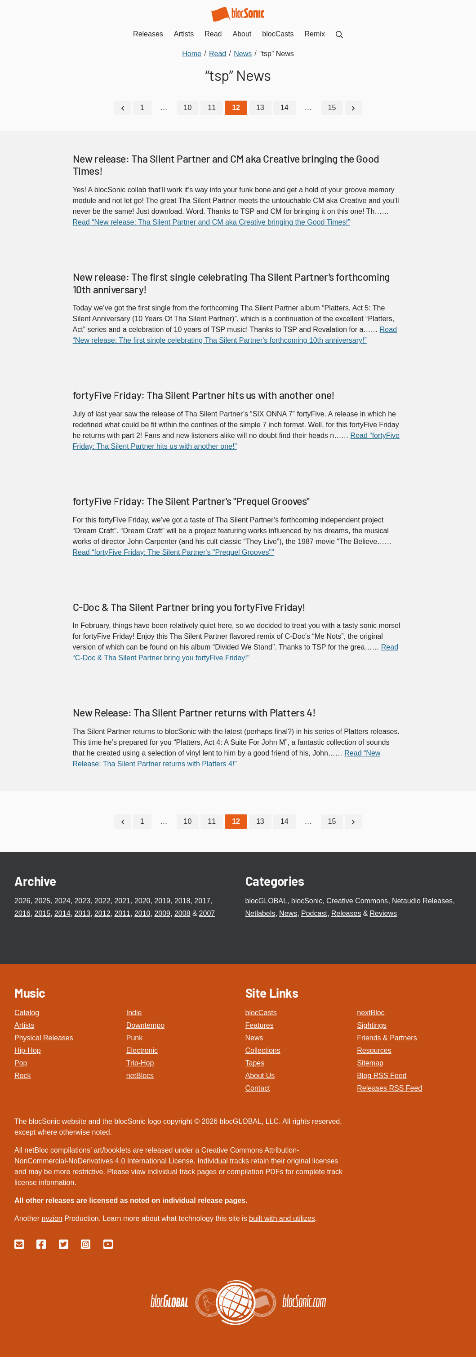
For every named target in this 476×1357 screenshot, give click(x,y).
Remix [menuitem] (315, 34)
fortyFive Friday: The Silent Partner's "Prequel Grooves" (191, 501)
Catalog (26, 1013)
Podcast (314, 913)
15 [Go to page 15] (332, 107)
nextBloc (370, 1013)
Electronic (142, 1050)
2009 (162, 913)
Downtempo (145, 1025)
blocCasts (261, 1013)
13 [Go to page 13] (260, 107)
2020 (142, 901)
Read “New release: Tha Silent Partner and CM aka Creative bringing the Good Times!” (212, 222)
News (288, 913)
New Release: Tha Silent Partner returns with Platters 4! (194, 712)
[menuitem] (339, 34)
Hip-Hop (27, 1050)
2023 (82, 901)
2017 (202, 901)
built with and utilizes (282, 1218)
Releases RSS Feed (389, 1088)
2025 (42, 901)
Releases (346, 913)
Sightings (372, 1025)
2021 (122, 901)
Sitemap (370, 1063)
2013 (82, 913)
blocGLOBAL (266, 901)
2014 (62, 913)
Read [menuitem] (213, 34)
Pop (20, 1063)
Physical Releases (43, 1038)
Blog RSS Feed (381, 1075)
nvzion (51, 1218)
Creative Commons (357, 901)
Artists (24, 1025)
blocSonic (306, 901)
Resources (374, 1050)
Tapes (255, 1063)
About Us (260, 1075)
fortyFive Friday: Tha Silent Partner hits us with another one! (204, 395)
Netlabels (260, 913)
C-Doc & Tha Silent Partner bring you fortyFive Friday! (189, 607)
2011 (122, 913)
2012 (102, 913)
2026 (22, 901)
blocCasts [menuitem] (278, 34)
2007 (207, 913)
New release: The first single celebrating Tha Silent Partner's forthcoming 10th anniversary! (231, 283)
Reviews (383, 913)
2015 (42, 913)
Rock (22, 1075)
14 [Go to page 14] (284, 107)
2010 (142, 913)
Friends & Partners (387, 1038)
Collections (262, 1050)
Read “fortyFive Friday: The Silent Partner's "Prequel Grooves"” (173, 552)
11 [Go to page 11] (212, 107)
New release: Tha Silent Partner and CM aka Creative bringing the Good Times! (226, 164)
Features (259, 1025)
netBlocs (140, 1075)
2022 (102, 901)
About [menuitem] (242, 34)
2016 (22, 913)
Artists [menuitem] (184, 34)
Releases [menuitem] (148, 34)
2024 (62, 901)
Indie (134, 1013)
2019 (162, 901)
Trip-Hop (140, 1063)
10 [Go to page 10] (188, 107)
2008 (182, 913)
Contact (257, 1088)
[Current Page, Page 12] (236, 108)
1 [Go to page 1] (142, 107)
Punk (134, 1038)
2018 (182, 901)
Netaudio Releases (422, 901)
